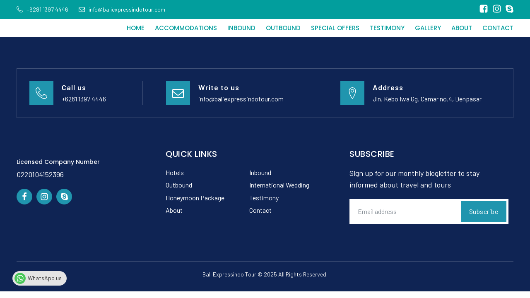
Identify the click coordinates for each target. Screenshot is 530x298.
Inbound (241, 28)
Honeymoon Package (195, 198)
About (461, 28)
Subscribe (484, 211)
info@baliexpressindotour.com (241, 99)
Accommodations (186, 28)
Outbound (283, 28)
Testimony (387, 28)
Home (136, 28)
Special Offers (335, 28)
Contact (497, 28)
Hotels (175, 172)
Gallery (428, 28)
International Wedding (279, 185)
